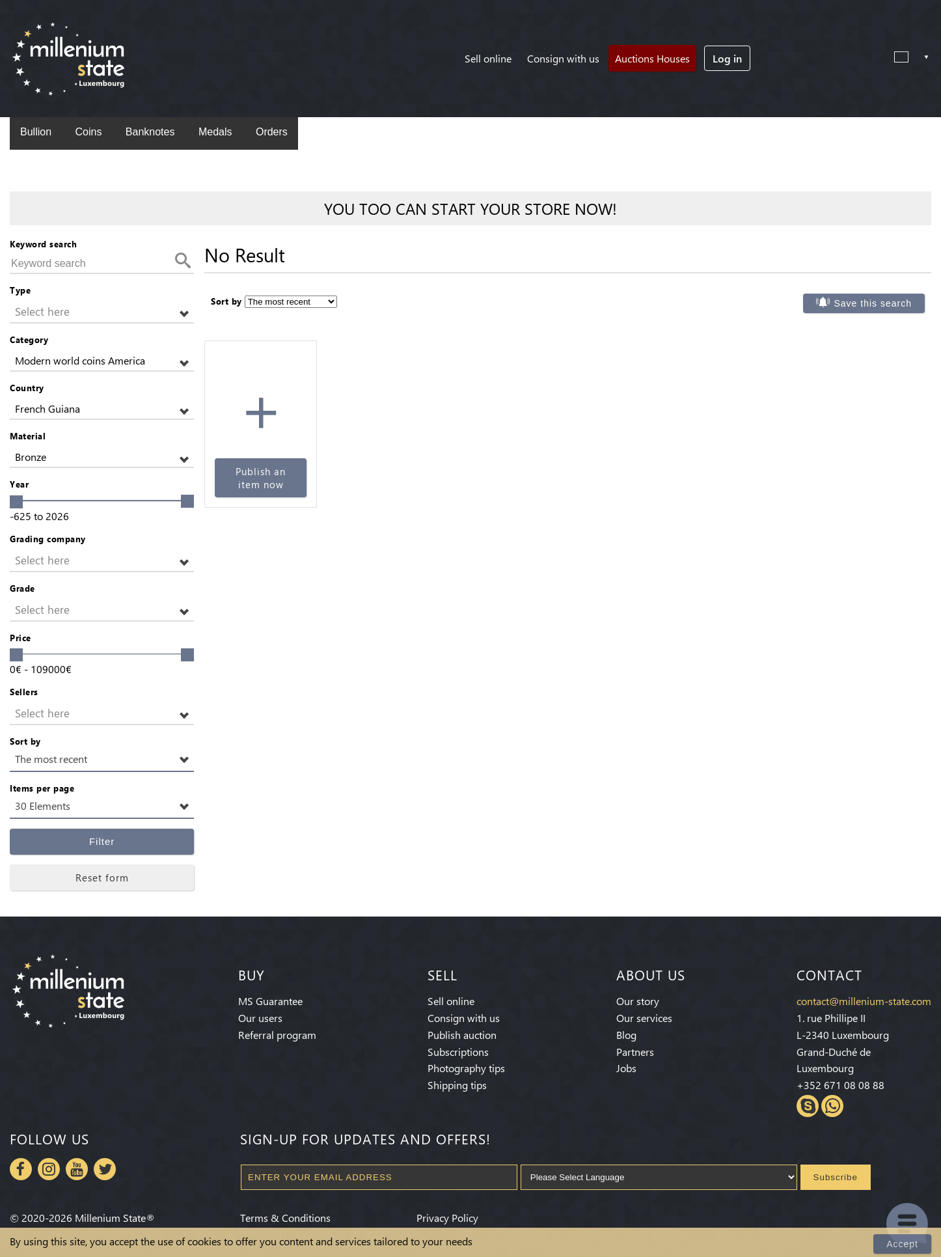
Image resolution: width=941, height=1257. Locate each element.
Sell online (488, 58)
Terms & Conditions (285, 1217)
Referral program (277, 1035)
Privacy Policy (447, 1217)
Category (29, 339)
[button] (102, 312)
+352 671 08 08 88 (840, 1085)
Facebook (21, 1169)
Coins (88, 131)
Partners (635, 1051)
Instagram (49, 1169)
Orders (272, 131)
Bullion (35, 131)
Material (28, 435)
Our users (260, 1018)
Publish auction (462, 1035)
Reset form (102, 877)
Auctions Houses (652, 58)
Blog (626, 1035)
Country (27, 387)
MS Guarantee (270, 1001)
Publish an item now (261, 478)
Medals (215, 131)
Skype (808, 1106)
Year (19, 484)
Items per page (42, 788)
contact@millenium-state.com (864, 1001)
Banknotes (150, 131)
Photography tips (466, 1068)
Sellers (24, 691)
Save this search (873, 303)
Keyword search (43, 243)
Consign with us (563, 58)
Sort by (25, 741)
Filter (102, 841)
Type (20, 290)
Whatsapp (832, 1106)
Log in (727, 58)
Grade (22, 588)
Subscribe (835, 1177)
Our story (637, 1001)
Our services (644, 1018)
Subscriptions (458, 1051)
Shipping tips (457, 1085)
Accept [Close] (902, 1244)
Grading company (48, 538)
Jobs (626, 1068)
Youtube (77, 1169)
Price (20, 637)
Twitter (105, 1169)
